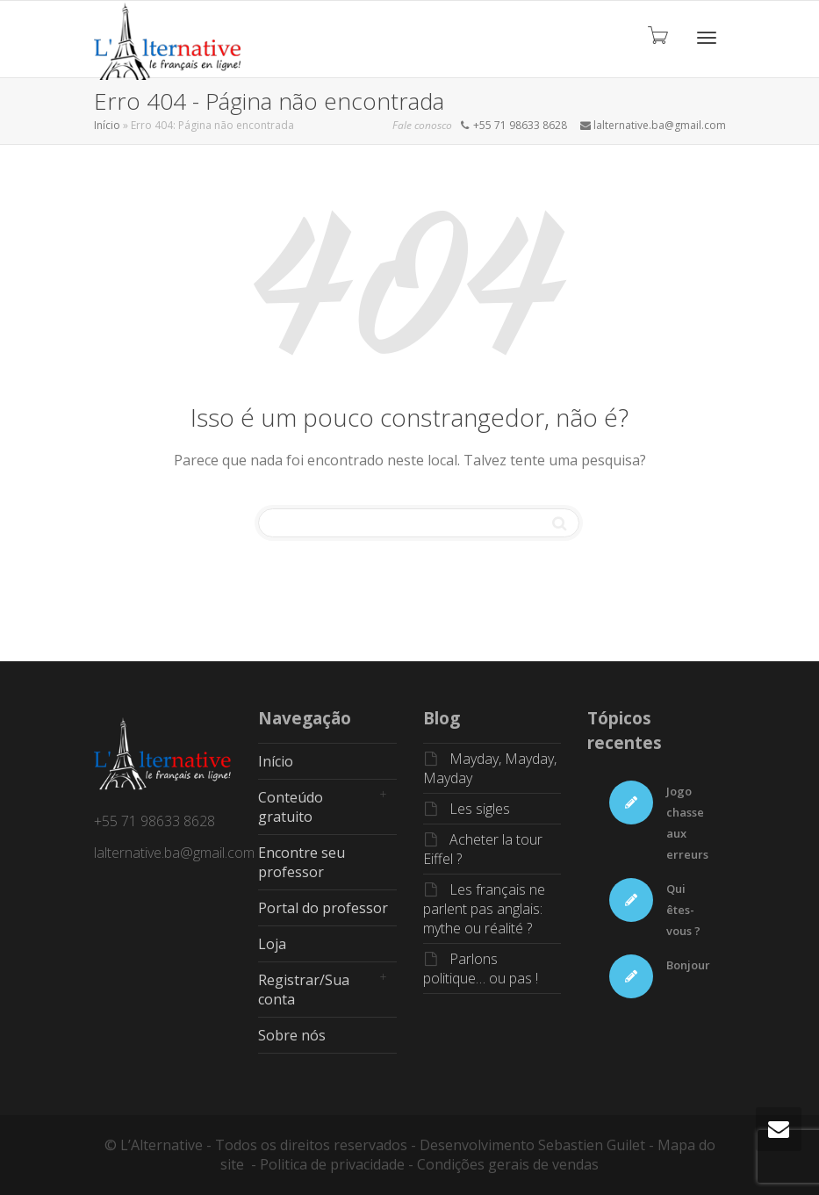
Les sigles (479, 808)
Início (107, 125)
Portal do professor (323, 908)
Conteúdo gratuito (290, 807)
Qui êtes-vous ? (683, 910)
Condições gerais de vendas (508, 1164)
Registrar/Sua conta (303, 989)
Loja (272, 944)
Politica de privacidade (332, 1164)
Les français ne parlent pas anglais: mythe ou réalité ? (484, 909)
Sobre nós (292, 1035)
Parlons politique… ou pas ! (480, 968)
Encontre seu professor (301, 862)
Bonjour (688, 965)
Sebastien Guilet (591, 1145)
